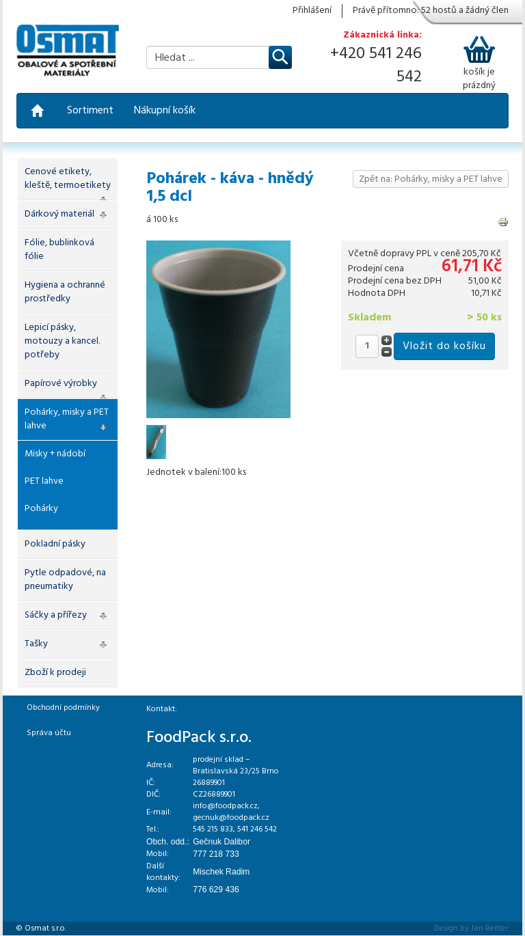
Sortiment (90, 111)
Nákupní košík (165, 111)
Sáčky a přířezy (56, 615)
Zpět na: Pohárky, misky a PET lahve (430, 179)
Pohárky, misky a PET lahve (67, 419)
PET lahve (44, 481)
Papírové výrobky (61, 383)
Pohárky (41, 509)
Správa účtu (49, 733)
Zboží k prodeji (55, 672)
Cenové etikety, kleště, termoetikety (68, 178)
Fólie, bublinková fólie (59, 249)
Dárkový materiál (59, 214)
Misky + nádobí (55, 454)
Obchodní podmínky (63, 708)
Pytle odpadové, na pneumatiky (65, 579)
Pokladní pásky (55, 544)
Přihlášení (312, 11)
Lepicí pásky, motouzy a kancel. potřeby (62, 341)
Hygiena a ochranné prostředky (65, 292)
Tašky (36, 644)
